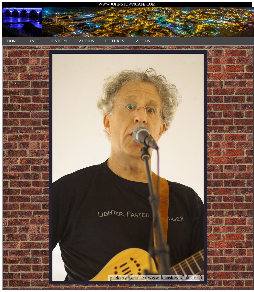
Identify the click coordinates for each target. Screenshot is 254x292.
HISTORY (59, 41)
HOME (13, 41)
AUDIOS (86, 41)
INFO (34, 41)
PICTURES (114, 41)
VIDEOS (142, 41)
